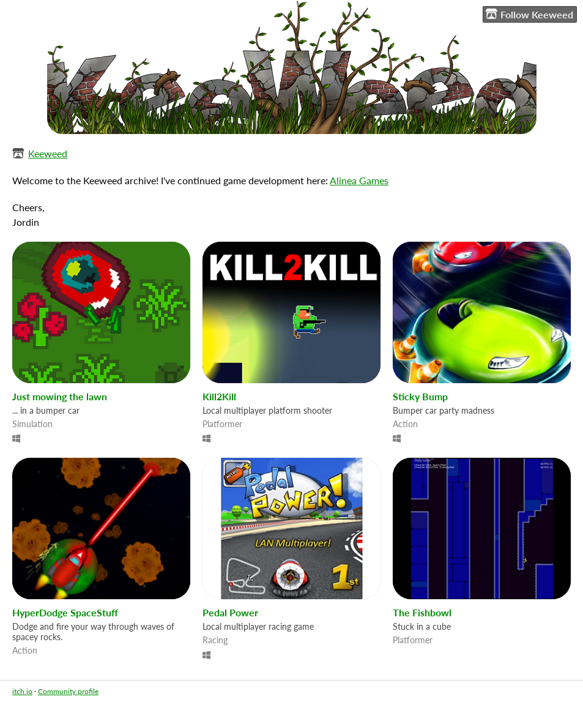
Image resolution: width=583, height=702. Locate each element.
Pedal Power (230, 612)
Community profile (68, 691)
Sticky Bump (420, 396)
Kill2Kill (219, 396)
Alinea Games (359, 180)
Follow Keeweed (529, 14)
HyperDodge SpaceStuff (65, 612)
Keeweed (47, 153)
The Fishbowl (422, 612)
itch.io (22, 691)
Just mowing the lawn (59, 396)
